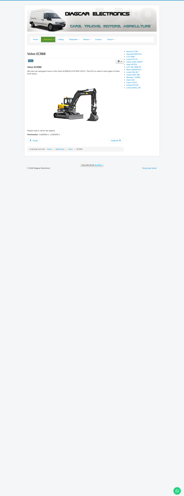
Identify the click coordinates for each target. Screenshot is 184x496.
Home (35, 39)
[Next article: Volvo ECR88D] (116, 140)
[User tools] (120, 61)
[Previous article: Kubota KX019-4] (33, 140)
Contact (98, 39)
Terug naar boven (149, 168)
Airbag (61, 39)
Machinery (48, 39)
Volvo (31, 61)
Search (110, 39)
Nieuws (86, 39)
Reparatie (73, 39)
